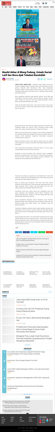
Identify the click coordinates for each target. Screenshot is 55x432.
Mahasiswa (46, 7)
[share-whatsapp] (44, 79)
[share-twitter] (41, 79)
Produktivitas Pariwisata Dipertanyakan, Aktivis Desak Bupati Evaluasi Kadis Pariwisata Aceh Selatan (32, 329)
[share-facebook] (38, 79)
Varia (19, 428)
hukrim (14, 7)
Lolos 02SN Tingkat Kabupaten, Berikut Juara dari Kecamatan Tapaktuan (28, 370)
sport (40, 7)
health (30, 419)
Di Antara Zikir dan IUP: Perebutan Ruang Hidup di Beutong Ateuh (32, 310)
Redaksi (31, 428)
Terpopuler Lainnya (27, 394)
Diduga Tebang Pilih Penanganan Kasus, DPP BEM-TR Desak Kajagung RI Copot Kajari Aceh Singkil (17, 402)
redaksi (30, 421)
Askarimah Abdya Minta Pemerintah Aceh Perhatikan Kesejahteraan (25, 387)
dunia (35, 7)
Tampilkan (50, 291)
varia (10, 7)
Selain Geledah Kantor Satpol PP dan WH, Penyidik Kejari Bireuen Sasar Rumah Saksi (17, 411)
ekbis (31, 7)
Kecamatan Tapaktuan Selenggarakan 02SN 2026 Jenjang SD (28, 378)
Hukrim (23, 428)
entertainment (32, 417)
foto (21, 419)
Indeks (35, 428)
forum (12, 419)
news (6, 7)
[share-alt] (18, 232)
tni (24, 7)
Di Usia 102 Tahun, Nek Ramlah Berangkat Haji (33, 319)
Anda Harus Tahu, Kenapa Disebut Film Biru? (22, 360)
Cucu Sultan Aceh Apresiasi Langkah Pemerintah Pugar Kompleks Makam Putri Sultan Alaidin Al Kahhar (26, 353)
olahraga (22, 421)
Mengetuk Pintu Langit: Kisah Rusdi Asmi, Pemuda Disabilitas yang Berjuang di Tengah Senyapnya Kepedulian (34, 338)
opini (27, 7)
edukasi (12, 417)
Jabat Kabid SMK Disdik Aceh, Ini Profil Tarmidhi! (31, 301)
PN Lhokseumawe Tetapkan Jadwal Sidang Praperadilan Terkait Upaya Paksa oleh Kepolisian (17, 406)
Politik (27, 428)
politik (19, 7)
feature (3, 419)
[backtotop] (27, 414)
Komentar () (49, 79)
